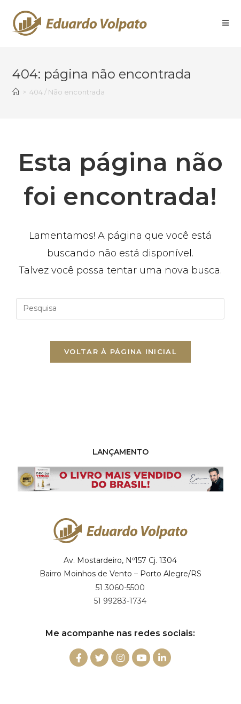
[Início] (15, 92)
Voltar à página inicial (120, 351)
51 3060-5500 (120, 587)
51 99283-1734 (120, 601)
